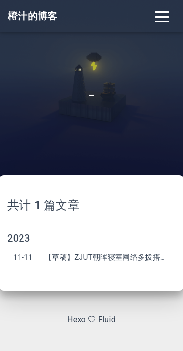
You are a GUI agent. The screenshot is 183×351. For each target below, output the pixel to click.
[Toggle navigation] (162, 16)
